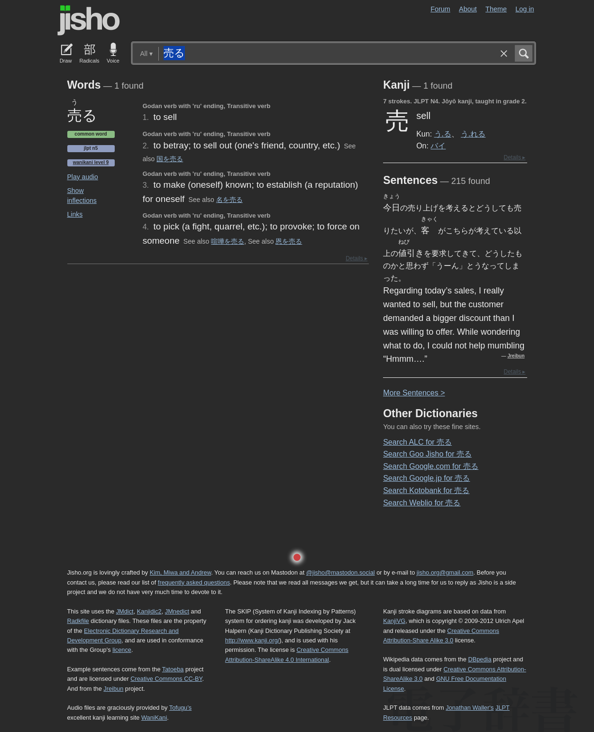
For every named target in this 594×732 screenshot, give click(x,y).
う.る (442, 133)
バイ (438, 145)
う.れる (473, 133)
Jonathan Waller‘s (469, 707)
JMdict (125, 611)
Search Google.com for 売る (430, 466)
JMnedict (177, 611)
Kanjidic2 (149, 611)
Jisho (88, 20)
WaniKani (154, 717)
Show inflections (82, 195)
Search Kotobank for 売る (426, 490)
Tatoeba (173, 669)
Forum (440, 9)
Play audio (82, 177)
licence (121, 649)
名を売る (229, 199)
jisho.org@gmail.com (445, 572)
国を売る (169, 159)
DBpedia (479, 659)
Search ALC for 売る (417, 442)
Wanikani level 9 (91, 162)
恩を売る (288, 241)
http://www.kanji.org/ (252, 640)
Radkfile (78, 620)
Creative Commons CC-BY (166, 678)
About (468, 9)
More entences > (414, 393)
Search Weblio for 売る (421, 503)
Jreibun (515, 355)
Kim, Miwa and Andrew (180, 572)
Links (75, 214)
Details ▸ (356, 258)
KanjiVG (394, 620)
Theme (496, 9)
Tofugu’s (180, 707)
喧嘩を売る (227, 241)
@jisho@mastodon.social (340, 572)
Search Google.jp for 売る (426, 478)
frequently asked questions (194, 582)
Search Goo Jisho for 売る (427, 454)
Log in (524, 9)
